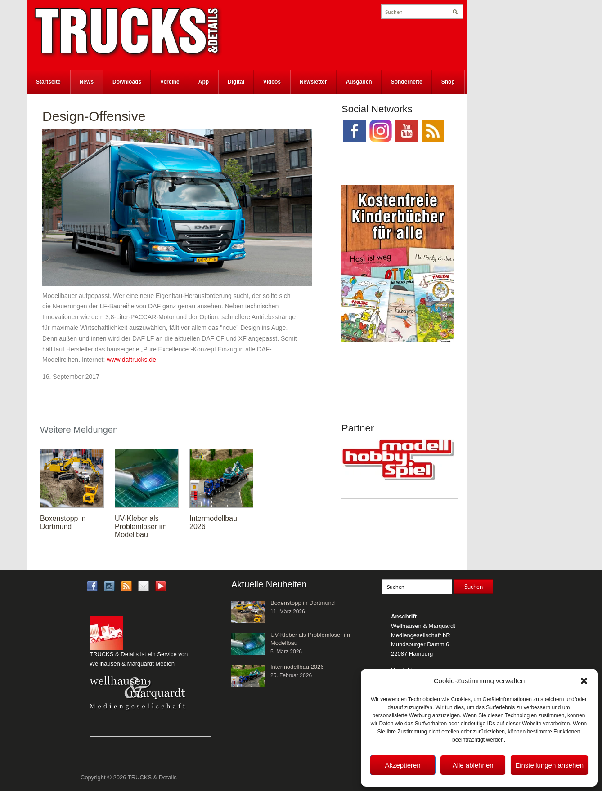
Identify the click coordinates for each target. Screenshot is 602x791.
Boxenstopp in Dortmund (62, 522)
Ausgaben (359, 82)
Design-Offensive (94, 116)
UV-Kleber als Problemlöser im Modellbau (141, 526)
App (203, 82)
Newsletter (313, 82)
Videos (272, 82)
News (87, 82)
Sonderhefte (406, 82)
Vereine (170, 82)
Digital (236, 82)
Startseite (48, 82)
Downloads (126, 82)
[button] (584, 680)
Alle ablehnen (473, 765)
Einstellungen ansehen (549, 765)
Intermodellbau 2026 (297, 666)
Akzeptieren (402, 765)
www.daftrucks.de (132, 359)
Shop (448, 82)
